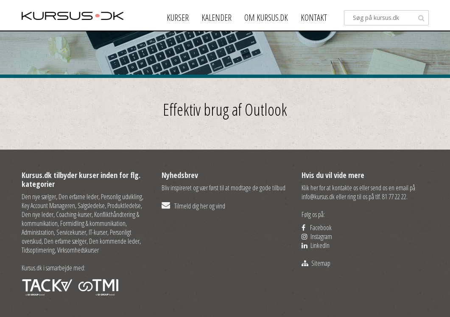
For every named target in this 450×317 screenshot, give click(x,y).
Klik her (310, 187)
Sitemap (316, 263)
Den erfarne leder (78, 196)
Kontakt (314, 17)
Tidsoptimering (38, 250)
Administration (38, 232)
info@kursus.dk (318, 196)
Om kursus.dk (266, 17)
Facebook (317, 227)
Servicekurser (71, 232)
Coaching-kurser (74, 214)
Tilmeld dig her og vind (193, 206)
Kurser (178, 17)
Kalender (216, 17)
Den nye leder (37, 214)
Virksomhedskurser (78, 250)
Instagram (317, 236)
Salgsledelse (91, 205)
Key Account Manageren (48, 205)
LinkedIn (316, 245)
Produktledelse (124, 205)
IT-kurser (98, 232)
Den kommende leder (114, 241)
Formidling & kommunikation (93, 223)
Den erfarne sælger (65, 241)
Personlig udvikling (121, 196)
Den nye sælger (39, 196)
